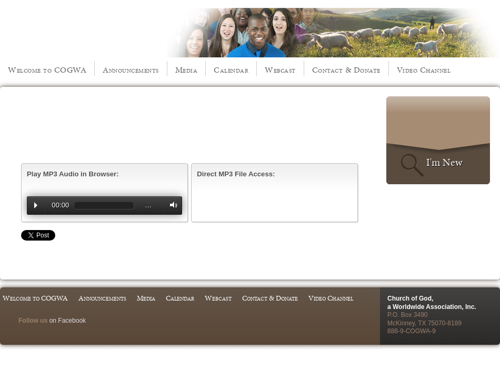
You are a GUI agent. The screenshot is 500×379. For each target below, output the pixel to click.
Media (186, 70)
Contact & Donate (346, 70)
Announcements (131, 70)
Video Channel (424, 70)
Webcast (280, 70)
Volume (171, 205)
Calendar (231, 70)
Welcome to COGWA (47, 70)
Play (35, 205)
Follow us (32, 320)
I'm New (444, 162)
